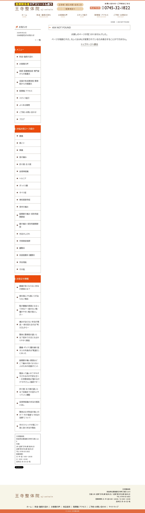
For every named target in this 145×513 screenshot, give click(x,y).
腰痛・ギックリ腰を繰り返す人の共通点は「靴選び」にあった (29, 350)
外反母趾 (23, 262)
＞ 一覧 (38, 40)
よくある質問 (24, 105)
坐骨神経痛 (23, 171)
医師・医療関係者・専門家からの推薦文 (29, 72)
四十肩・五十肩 (25, 164)
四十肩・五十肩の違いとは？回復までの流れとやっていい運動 (29, 392)
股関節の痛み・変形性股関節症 (28, 215)
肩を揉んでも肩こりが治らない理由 (29, 297)
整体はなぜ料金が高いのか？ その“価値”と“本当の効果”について (29, 415)
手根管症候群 (24, 241)
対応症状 (66, 507)
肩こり (21, 143)
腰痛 (21, 136)
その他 (22, 269)
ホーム (29, 507)
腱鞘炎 (22, 248)
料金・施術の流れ (26, 57)
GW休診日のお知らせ (25, 35)
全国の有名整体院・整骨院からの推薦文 (28, 82)
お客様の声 (23, 64)
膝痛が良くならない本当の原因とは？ (29, 287)
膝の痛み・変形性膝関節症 (28, 225)
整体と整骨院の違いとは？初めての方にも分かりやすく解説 (29, 337)
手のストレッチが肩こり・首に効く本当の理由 (29, 426)
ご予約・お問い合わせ (27, 112)
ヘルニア (22, 178)
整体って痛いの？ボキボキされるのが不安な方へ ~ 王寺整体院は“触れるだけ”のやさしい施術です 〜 (29, 377)
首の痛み (23, 157)
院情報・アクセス (25, 91)
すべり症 (22, 193)
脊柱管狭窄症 (24, 200)
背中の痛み (23, 207)
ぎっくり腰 (23, 186)
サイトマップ (113, 507)
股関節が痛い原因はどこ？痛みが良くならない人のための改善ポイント (29, 363)
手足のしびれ (24, 234)
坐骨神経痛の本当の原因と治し (29, 403)
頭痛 (21, 150)
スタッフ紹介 (24, 98)
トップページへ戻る (89, 44)
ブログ (22, 119)
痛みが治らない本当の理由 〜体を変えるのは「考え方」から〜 (29, 325)
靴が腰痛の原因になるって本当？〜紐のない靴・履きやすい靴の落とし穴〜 (29, 310)
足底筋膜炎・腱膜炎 (27, 255)
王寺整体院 (75, 511)
